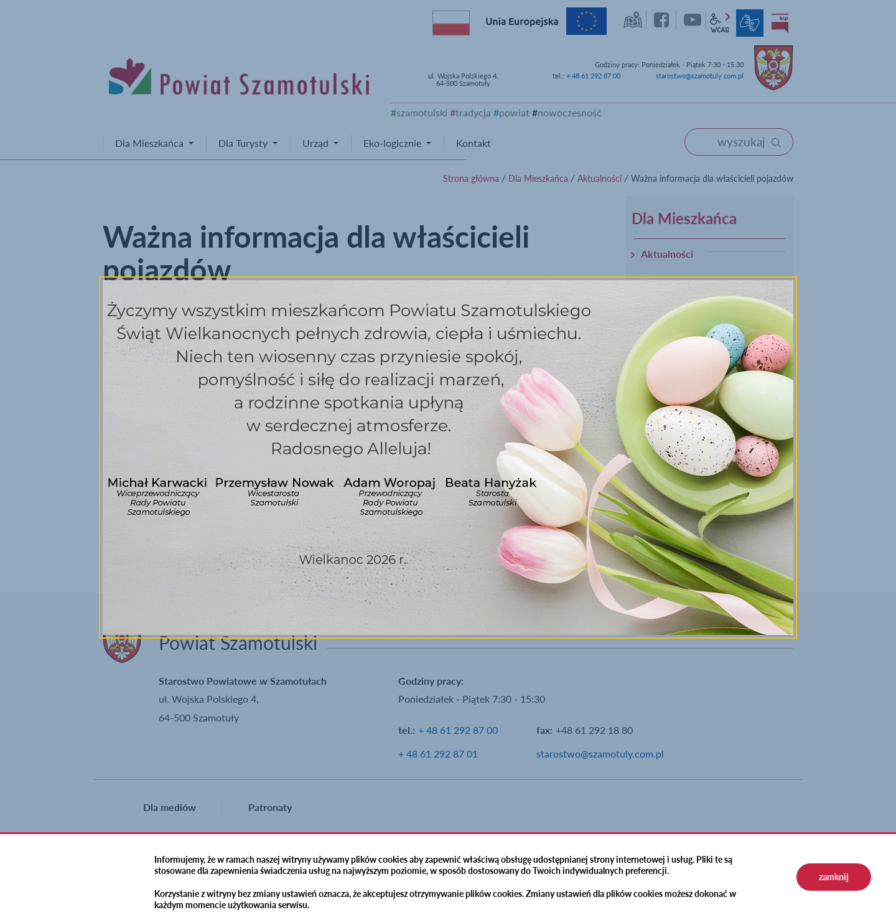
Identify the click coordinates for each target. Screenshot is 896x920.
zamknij (834, 876)
